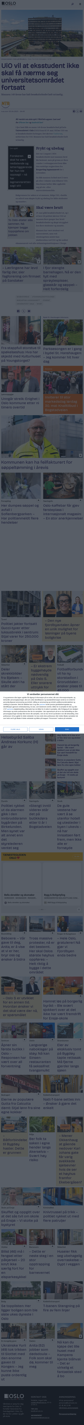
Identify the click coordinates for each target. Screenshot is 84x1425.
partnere (42, 704)
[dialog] (42, 712)
